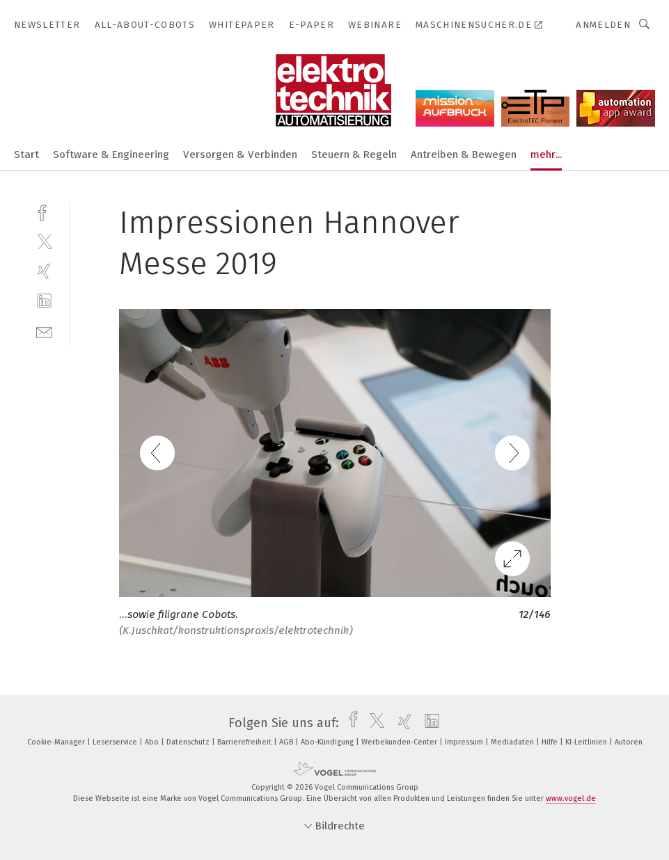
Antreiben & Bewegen (464, 154)
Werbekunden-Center (400, 742)
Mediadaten (513, 742)
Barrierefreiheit (245, 742)
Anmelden (603, 25)
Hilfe (551, 742)
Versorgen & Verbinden (240, 154)
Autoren (629, 742)
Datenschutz (189, 742)
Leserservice (116, 742)
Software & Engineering (111, 154)
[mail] (44, 331)
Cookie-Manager (57, 742)
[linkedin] (44, 301)
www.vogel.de (571, 798)
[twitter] (44, 241)
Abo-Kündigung (328, 742)
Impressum (465, 742)
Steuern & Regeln (354, 154)
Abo (153, 742)
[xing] (44, 271)
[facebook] (44, 211)
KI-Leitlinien (587, 742)
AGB (287, 742)
